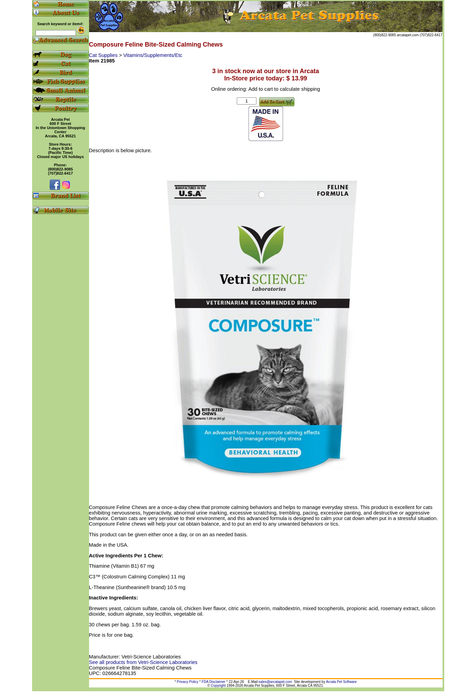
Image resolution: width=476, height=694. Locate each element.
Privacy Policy (187, 682)
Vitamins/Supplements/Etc (152, 55)
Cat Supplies (104, 55)
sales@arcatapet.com (275, 682)
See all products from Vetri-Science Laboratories (143, 662)
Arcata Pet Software (341, 682)
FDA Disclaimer (213, 682)
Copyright (218, 685)
